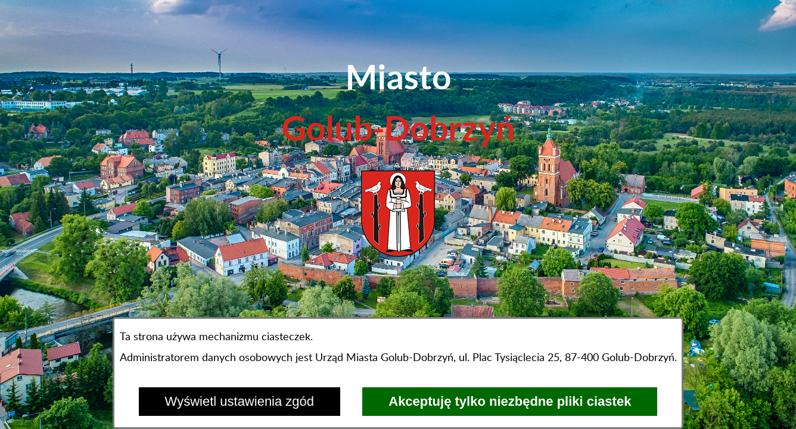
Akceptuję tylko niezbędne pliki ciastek (509, 401)
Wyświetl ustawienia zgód (239, 401)
